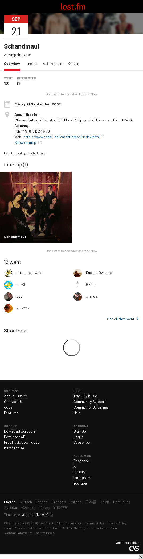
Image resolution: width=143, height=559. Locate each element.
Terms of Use (95, 523)
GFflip (91, 284)
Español (41, 501)
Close (141, 557)
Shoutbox (15, 330)
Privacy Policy (116, 523)
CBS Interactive (15, 523)
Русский (11, 507)
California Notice (39, 528)
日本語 (90, 501)
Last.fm (73, 6)
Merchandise (14, 448)
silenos (91, 296)
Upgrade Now (87, 94)
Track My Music (85, 396)
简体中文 (60, 507)
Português (121, 501)
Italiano (76, 501)
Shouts (73, 63)
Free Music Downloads (21, 442)
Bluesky (79, 472)
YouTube (80, 483)
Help (77, 412)
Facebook (81, 460)
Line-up (31, 63)
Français (59, 501)
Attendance (52, 63)
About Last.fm (16, 396)
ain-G (21, 284)
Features (11, 412)
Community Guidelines (91, 407)
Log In (78, 436)
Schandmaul (21, 46)
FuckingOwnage (99, 272)
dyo (19, 296)
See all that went (120, 318)
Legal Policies (15, 528)
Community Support (89, 401)
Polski (105, 501)
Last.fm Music (44, 532)
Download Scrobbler (20, 431)
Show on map (25, 142)
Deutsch (25, 501)
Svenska (28, 507)
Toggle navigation (6, 6)
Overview (13, 63)
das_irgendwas (29, 272)
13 (6, 83)
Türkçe (44, 507)
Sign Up (79, 431)
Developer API (15, 436)
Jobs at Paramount (18, 532)
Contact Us (13, 401)
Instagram (81, 477)
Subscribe (81, 442)
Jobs (8, 407)
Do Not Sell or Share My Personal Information (85, 528)
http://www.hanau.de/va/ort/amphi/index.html (61, 136)
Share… (136, 27)
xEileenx (23, 308)
